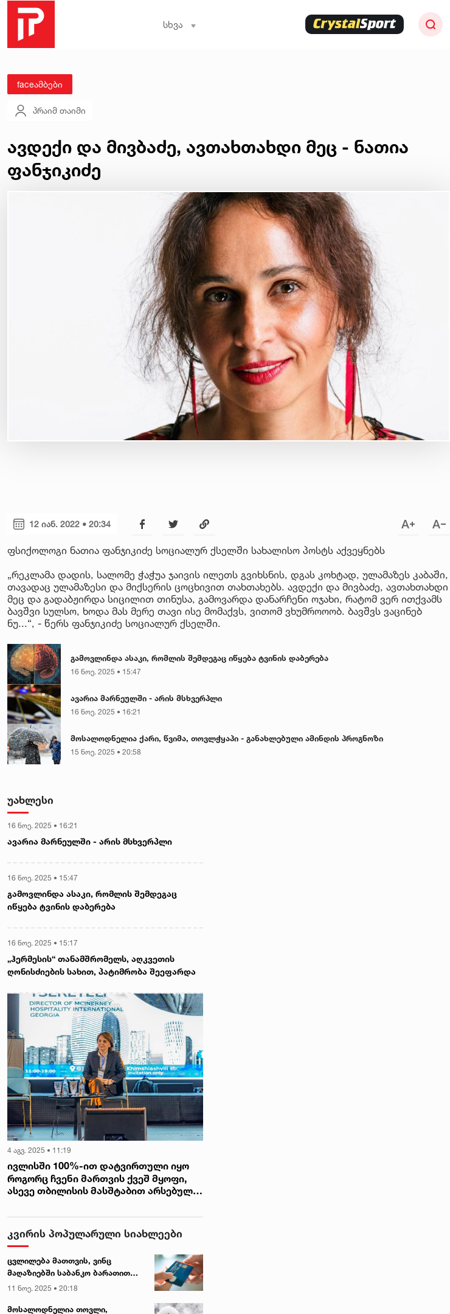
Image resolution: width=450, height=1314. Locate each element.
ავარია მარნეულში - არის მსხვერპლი (146, 698)
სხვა (179, 24)
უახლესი (30, 800)
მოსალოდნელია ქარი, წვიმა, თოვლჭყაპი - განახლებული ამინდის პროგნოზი (227, 738)
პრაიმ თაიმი (49, 110)
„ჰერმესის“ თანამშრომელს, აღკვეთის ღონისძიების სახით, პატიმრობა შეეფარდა (101, 965)
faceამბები (40, 84)
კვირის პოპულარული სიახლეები (94, 1233)
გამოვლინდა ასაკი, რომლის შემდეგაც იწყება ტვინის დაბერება (199, 658)
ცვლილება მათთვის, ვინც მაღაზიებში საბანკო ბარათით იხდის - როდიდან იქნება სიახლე (74, 1267)
